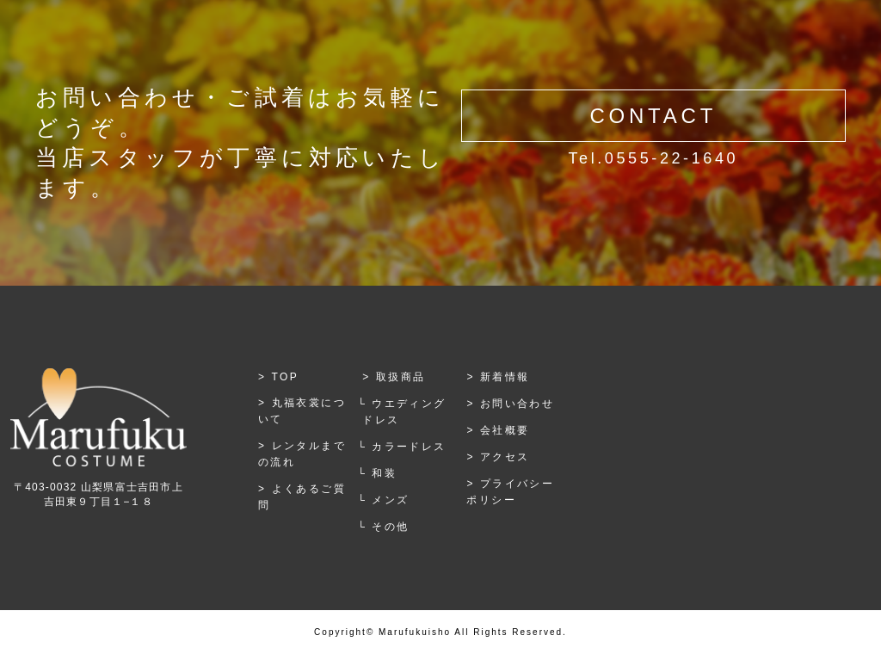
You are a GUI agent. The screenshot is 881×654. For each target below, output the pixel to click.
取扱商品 (401, 377)
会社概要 (505, 430)
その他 (390, 527)
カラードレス (409, 447)
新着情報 (505, 377)
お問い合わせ (517, 404)
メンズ (390, 500)
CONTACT (653, 115)
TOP (285, 377)
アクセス (505, 457)
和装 (384, 473)
